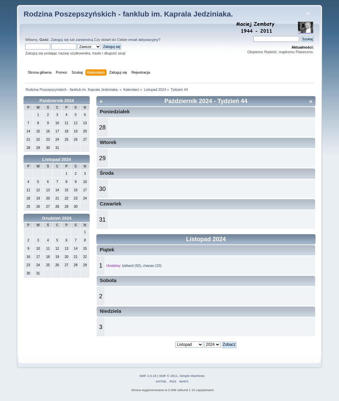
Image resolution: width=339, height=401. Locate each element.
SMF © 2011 (168, 376)
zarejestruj (84, 40)
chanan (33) (152, 266)
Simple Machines (192, 376)
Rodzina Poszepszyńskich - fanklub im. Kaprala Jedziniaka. (128, 14)
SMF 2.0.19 (148, 376)
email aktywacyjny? (144, 40)
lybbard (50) (131, 266)
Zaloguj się (60, 40)
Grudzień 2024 (57, 218)
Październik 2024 (56, 100)
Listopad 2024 (56, 159)
